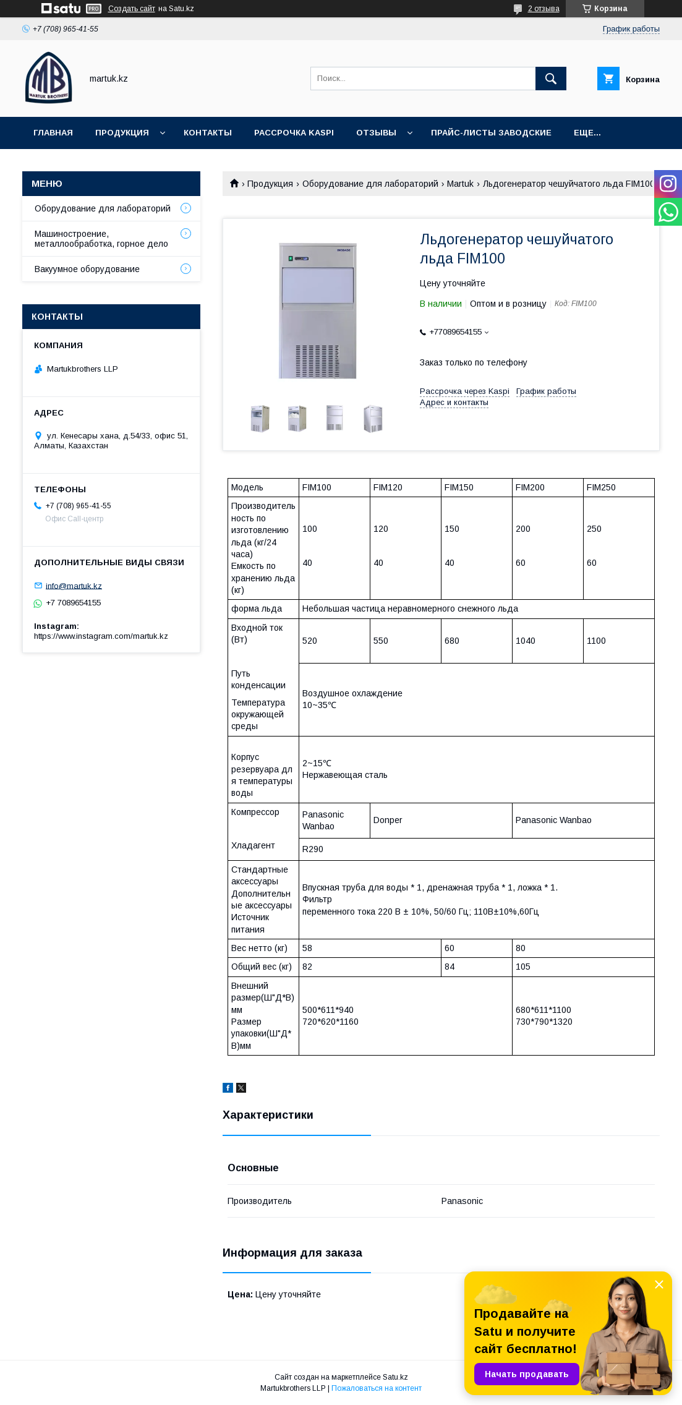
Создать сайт (131, 8)
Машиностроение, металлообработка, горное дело (101, 239)
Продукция (122, 132)
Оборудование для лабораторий (370, 184)
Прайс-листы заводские (491, 132)
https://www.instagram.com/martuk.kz (101, 636)
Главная (53, 132)
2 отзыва (544, 8)
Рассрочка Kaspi (294, 132)
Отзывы (376, 132)
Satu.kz (395, 1377)
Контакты (208, 132)
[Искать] (550, 78)
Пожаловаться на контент (376, 1388)
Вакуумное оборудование (87, 269)
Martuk (460, 184)
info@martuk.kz (74, 585)
